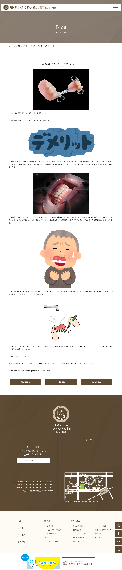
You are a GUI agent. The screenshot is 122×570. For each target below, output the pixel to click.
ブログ (32, 46)
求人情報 (21, 542)
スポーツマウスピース (103, 530)
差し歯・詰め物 (78, 537)
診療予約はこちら (33, 460)
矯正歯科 (98, 533)
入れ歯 (97, 541)
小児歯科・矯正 (100, 526)
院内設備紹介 (51, 533)
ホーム (11, 46)
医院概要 (50, 526)
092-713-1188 (34, 454)
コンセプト (22, 528)
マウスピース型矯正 (80, 533)
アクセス (21, 535)
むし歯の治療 (78, 526)
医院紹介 (48, 521)
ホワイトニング (78, 541)
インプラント (100, 537)
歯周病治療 (77, 530)
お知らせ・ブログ (21, 46)
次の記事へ (96, 382)
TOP (19, 521)
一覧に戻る (61, 382)
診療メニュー (76, 521)
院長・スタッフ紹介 (54, 530)
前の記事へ (25, 382)
